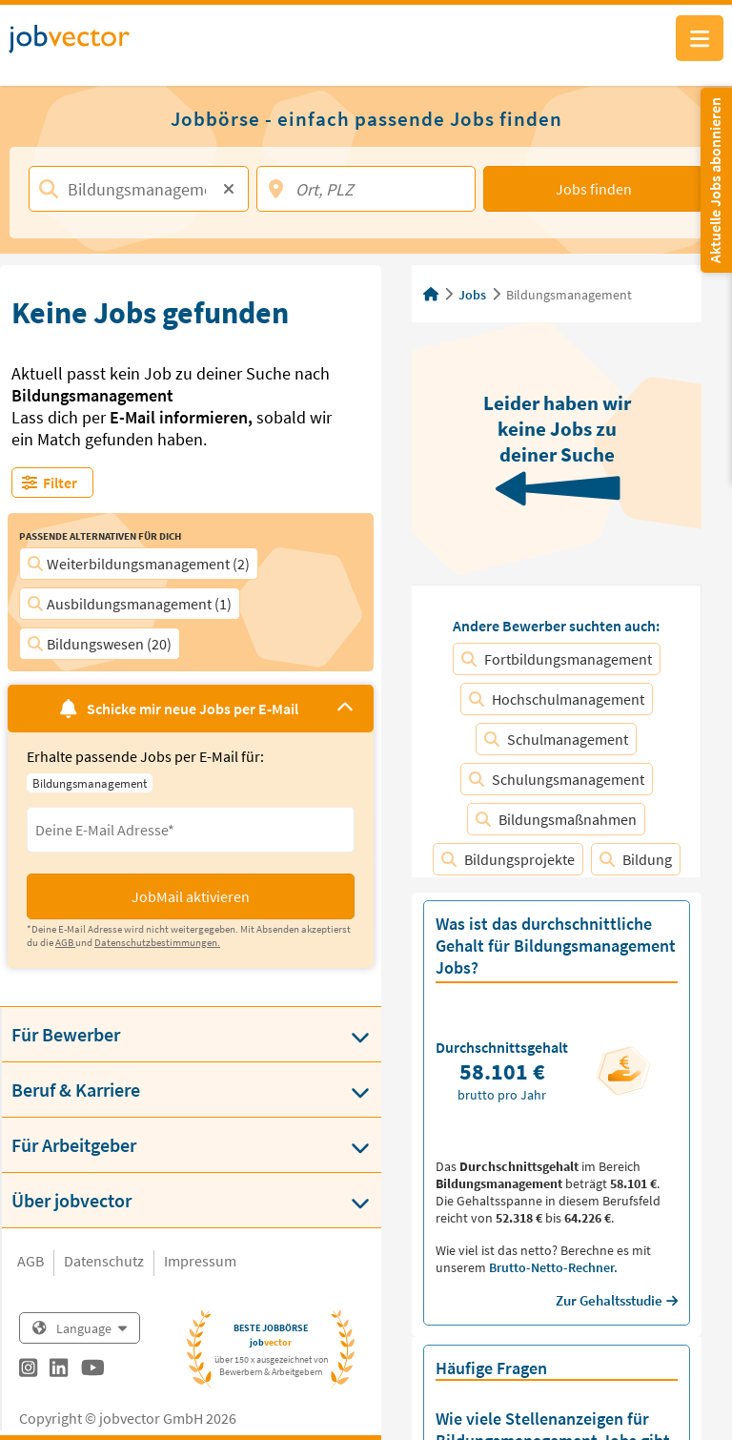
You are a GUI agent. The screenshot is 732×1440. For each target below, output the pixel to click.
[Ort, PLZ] (366, 189)
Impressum (200, 1260)
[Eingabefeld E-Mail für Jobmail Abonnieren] (191, 830)
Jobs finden (594, 188)
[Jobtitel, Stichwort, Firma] (139, 189)
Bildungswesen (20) (100, 643)
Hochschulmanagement (556, 699)
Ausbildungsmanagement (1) (130, 603)
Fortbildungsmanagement (556, 659)
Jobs (472, 294)
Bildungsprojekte (508, 859)
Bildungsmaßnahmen (556, 819)
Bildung (636, 859)
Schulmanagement (556, 739)
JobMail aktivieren (191, 896)
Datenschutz (104, 1260)
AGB (30, 1260)
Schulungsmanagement (556, 779)
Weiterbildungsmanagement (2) (139, 563)
